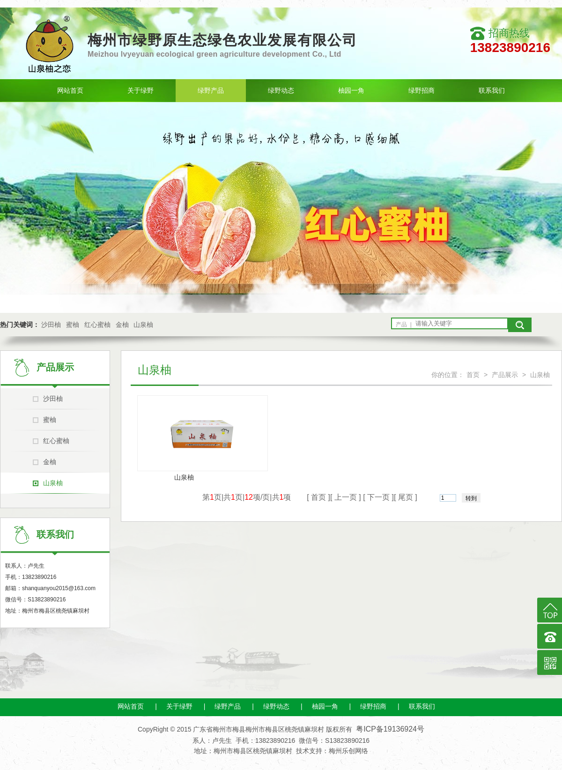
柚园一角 (351, 90)
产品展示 (505, 374)
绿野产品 (211, 90)
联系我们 (492, 90)
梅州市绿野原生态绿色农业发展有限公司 (222, 40)
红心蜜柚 (97, 324)
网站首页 (70, 90)
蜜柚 (72, 324)
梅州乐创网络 (348, 751)
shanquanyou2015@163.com (59, 588)
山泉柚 (143, 324)
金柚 (122, 324)
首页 (473, 374)
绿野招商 (421, 90)
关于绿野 (140, 90)
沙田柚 (51, 324)
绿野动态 (281, 90)
